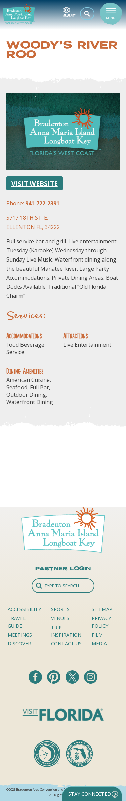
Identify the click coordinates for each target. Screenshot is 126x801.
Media (99, 643)
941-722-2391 (42, 203)
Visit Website (34, 183)
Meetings (20, 635)
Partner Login (63, 568)
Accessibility (24, 609)
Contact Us (66, 643)
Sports (60, 609)
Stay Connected (89, 794)
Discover (19, 643)
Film (97, 635)
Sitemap (102, 609)
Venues (60, 618)
